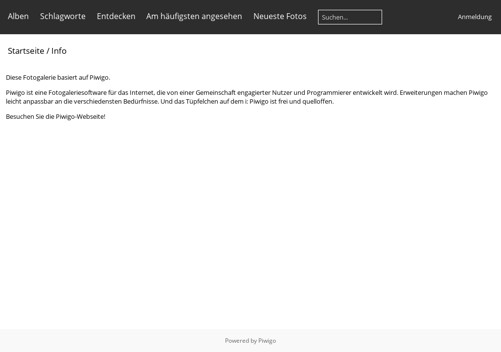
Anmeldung (475, 16)
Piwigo (267, 340)
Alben (18, 16)
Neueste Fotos (280, 16)
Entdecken (116, 16)
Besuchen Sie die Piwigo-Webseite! (55, 116)
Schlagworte (63, 16)
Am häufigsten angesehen (194, 16)
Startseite (26, 50)
